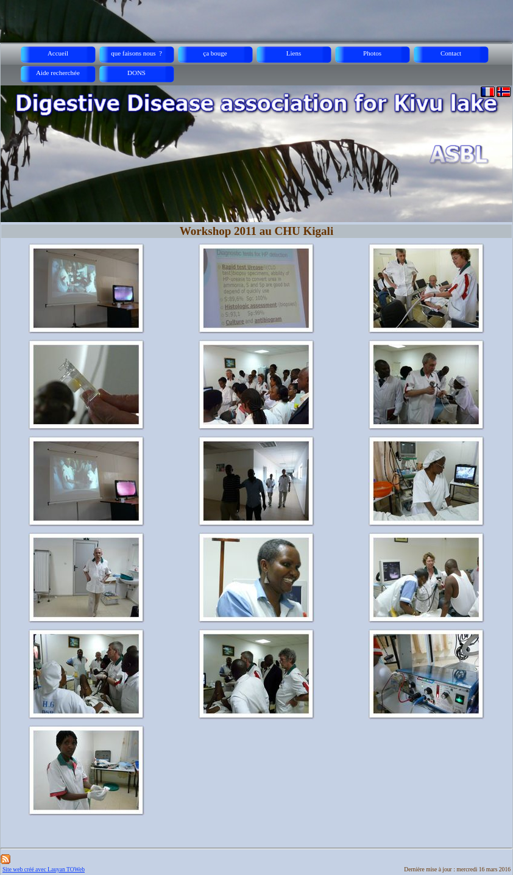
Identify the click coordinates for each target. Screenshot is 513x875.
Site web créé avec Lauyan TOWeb (43, 869)
